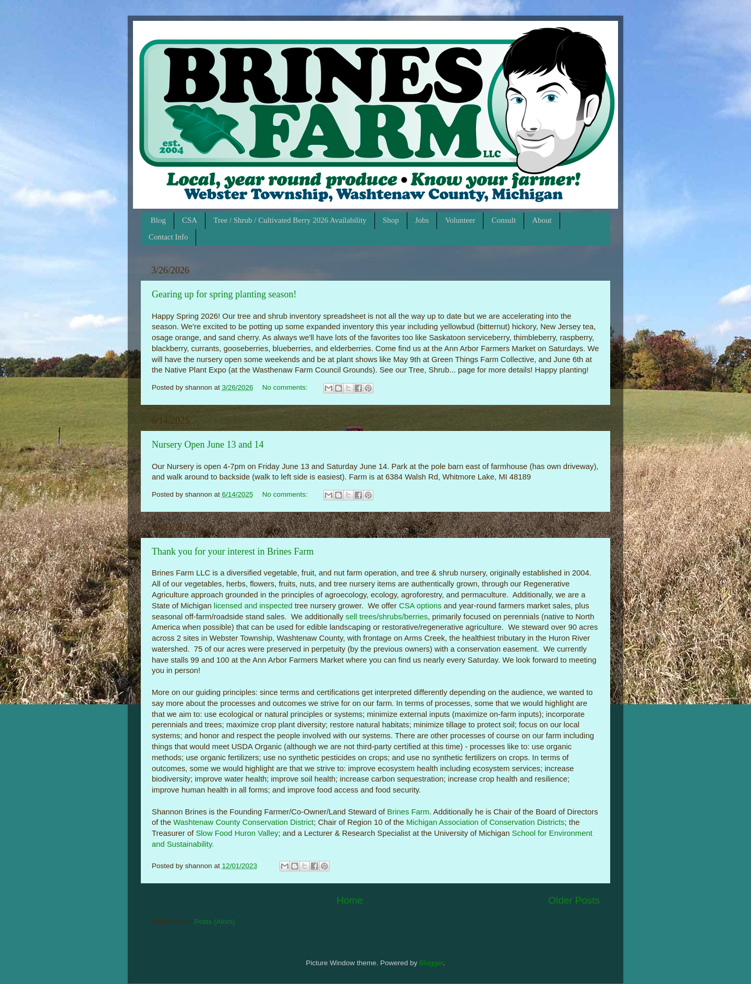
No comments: (286, 387)
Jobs (422, 220)
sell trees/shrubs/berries (387, 617)
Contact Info (168, 237)
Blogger (431, 963)
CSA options (420, 606)
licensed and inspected (253, 606)
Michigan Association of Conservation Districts (485, 822)
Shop (391, 220)
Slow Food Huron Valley (237, 833)
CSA (189, 220)
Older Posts (574, 900)
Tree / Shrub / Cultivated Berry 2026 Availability (290, 220)
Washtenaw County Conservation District (243, 822)
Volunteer (460, 220)
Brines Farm (408, 812)
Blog (158, 220)
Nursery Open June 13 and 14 (207, 444)
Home (349, 900)
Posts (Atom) (215, 922)
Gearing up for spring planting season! (224, 294)
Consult (503, 220)
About (542, 220)
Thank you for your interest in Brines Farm (232, 551)
